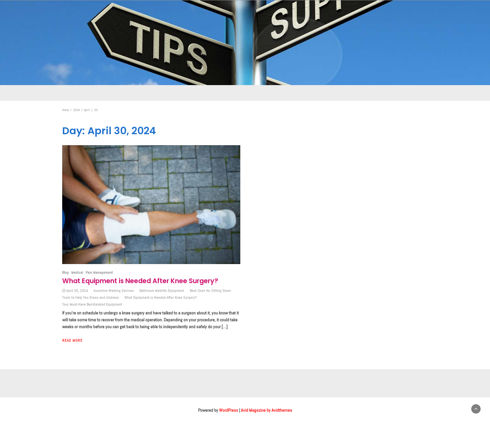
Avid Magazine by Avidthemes (266, 410)
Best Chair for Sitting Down (210, 290)
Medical (77, 272)
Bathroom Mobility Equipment (161, 290)
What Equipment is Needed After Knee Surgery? (140, 280)
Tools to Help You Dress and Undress (90, 297)
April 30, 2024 (77, 290)
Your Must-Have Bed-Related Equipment (92, 304)
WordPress (228, 410)
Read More (72, 340)
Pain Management (99, 272)
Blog (65, 272)
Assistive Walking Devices (113, 290)
